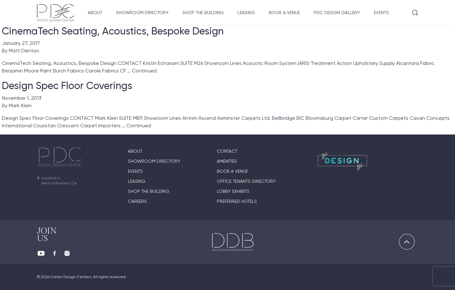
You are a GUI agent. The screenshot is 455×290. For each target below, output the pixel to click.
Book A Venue (284, 12)
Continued (144, 71)
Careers (137, 201)
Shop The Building (203, 12)
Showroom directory (142, 12)
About (95, 12)
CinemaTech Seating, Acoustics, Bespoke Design (113, 31)
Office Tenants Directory (246, 181)
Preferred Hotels (237, 201)
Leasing (246, 12)
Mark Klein (20, 105)
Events (381, 12)
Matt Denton (24, 51)
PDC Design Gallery (337, 12)
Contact (227, 151)
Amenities (227, 161)
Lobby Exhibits (233, 191)
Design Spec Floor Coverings (67, 86)
